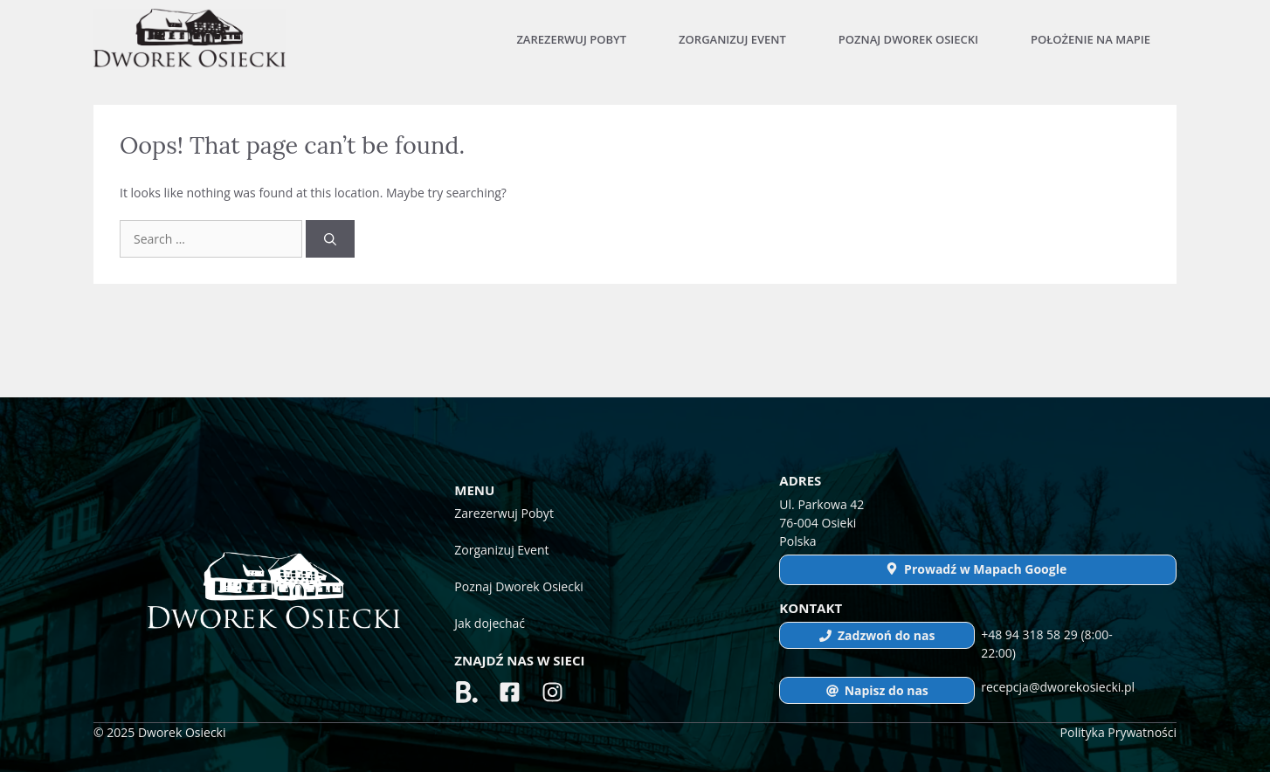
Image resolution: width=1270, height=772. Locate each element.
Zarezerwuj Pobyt (571, 39)
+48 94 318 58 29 (1030, 634)
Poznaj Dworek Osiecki (908, 39)
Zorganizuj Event (732, 39)
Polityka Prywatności (1118, 732)
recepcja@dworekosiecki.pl (1058, 687)
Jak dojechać (489, 623)
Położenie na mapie (1090, 39)
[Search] (330, 239)
